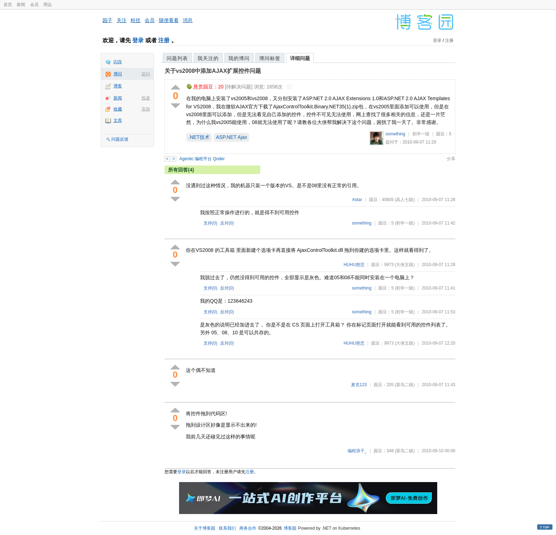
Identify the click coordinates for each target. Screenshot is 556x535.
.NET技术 (199, 137)
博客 (117, 85)
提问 (145, 73)
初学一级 (420, 133)
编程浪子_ (357, 450)
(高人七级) (405, 199)
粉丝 (135, 20)
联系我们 (227, 528)
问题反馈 (119, 139)
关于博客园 (204, 528)
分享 (451, 158)
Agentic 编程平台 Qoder (202, 158)
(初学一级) (405, 223)
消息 (188, 20)
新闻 (21, 4)
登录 (138, 40)
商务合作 (247, 528)
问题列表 (177, 58)
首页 (8, 4)
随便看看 (169, 20)
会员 (34, 4)
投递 (145, 98)
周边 (47, 4)
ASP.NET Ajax (231, 137)
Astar (357, 199)
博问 (117, 73)
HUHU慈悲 (354, 264)
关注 (122, 20)
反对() (227, 223)
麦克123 (359, 384)
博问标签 (269, 58)
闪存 (117, 61)
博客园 (290, 528)
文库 (117, 120)
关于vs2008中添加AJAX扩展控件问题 (213, 71)
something (395, 133)
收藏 (117, 109)
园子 (107, 20)
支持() (210, 223)
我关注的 (208, 58)
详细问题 (300, 58)
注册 (163, 40)
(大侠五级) (405, 264)
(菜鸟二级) (405, 384)
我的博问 (239, 58)
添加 (145, 109)
